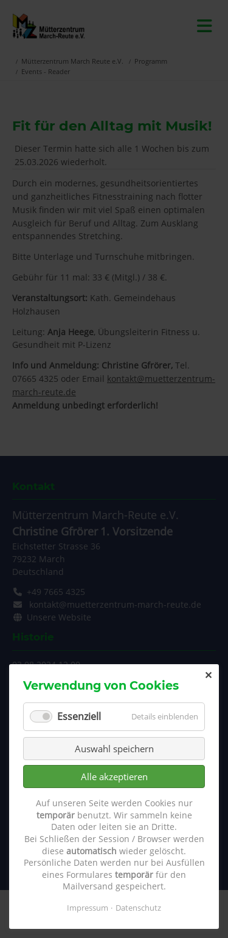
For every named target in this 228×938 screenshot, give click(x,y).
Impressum (87, 907)
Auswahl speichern (114, 749)
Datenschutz (138, 907)
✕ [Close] (208, 675)
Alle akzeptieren (114, 776)
